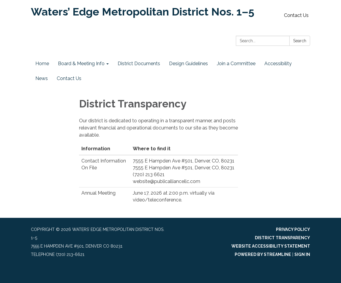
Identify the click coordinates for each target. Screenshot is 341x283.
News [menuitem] (41, 78)
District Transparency (282, 237)
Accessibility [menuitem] (278, 63)
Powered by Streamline (263, 254)
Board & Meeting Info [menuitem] (81, 63)
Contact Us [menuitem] (69, 78)
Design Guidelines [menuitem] (188, 63)
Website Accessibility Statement (270, 246)
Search (299, 40)
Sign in (302, 254)
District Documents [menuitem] (139, 63)
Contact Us (296, 15)
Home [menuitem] (42, 63)
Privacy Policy (293, 229)
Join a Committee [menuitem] (236, 63)
